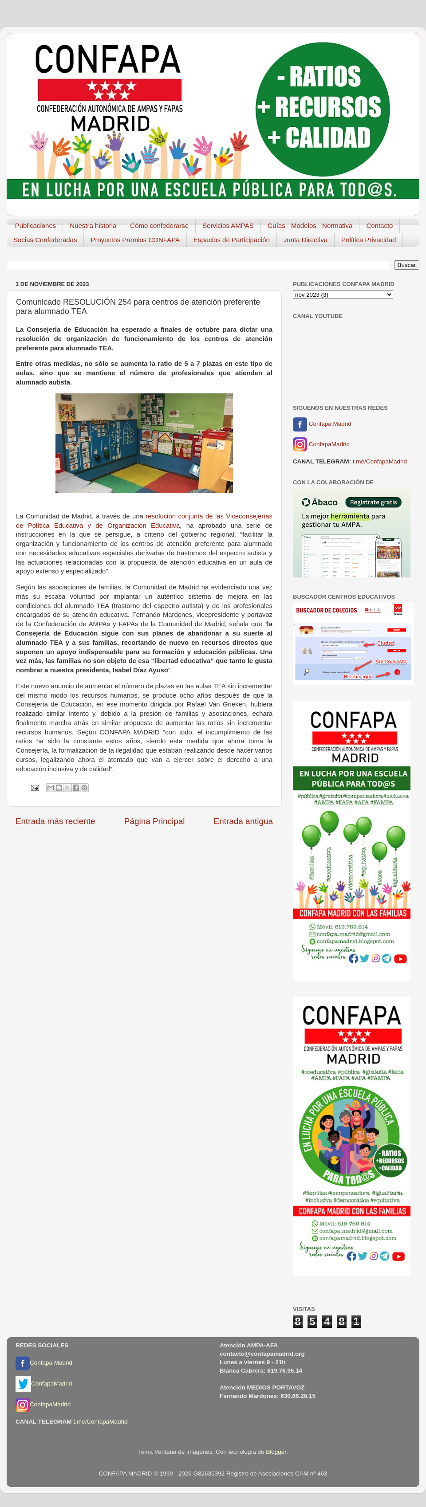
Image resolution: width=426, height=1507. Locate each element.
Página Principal (154, 821)
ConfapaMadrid (321, 444)
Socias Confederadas (45, 239)
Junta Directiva (305, 239)
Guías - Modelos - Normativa (310, 225)
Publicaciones (35, 225)
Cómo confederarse (159, 225)
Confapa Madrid (322, 424)
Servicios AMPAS (228, 225)
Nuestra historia (93, 225)
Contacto (379, 225)
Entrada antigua (243, 821)
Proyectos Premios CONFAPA (135, 239)
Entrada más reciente (55, 821)
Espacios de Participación (231, 239)
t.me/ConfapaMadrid (380, 461)
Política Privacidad (368, 239)
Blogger (276, 1451)
